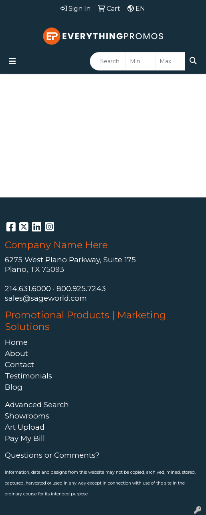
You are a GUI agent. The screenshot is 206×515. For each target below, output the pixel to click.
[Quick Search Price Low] (140, 61)
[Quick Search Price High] (170, 61)
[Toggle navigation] (12, 61)
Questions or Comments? (52, 455)
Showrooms (27, 415)
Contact (19, 364)
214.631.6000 (28, 288)
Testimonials (28, 375)
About (16, 353)
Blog (13, 387)
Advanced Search (37, 404)
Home (16, 342)
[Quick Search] (108, 61)
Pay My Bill (25, 438)
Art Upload (24, 427)
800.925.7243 (81, 288)
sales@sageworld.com (46, 298)
